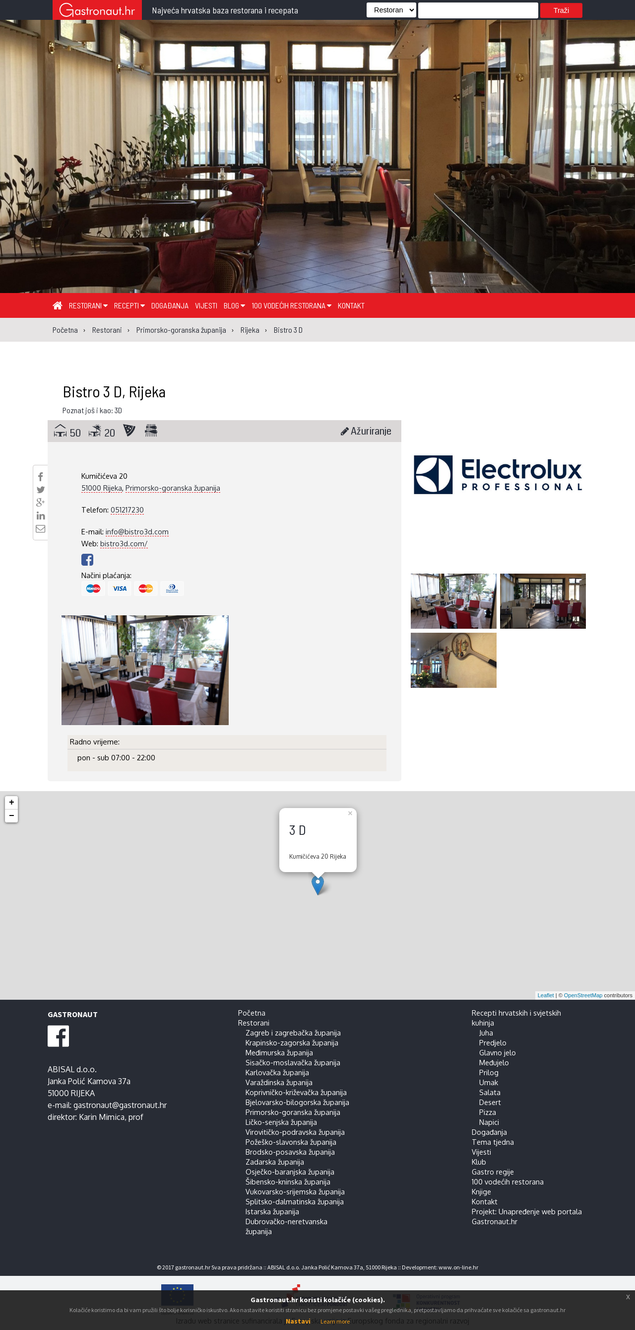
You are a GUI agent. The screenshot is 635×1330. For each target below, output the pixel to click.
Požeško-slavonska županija (291, 1141)
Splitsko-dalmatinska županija (295, 1201)
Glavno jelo (497, 1052)
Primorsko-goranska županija (173, 487)
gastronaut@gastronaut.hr (120, 1105)
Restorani (88, 305)
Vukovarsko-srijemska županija (295, 1191)
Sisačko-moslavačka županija (293, 1062)
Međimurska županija (279, 1052)
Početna (251, 1012)
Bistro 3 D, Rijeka (114, 390)
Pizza (487, 1112)
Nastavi (298, 1321)
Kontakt (351, 305)
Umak (488, 1082)
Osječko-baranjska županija (290, 1171)
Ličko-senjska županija (281, 1121)
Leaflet (546, 995)
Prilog (489, 1072)
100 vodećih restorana (291, 305)
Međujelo (494, 1062)
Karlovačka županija (277, 1072)
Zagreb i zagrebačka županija (293, 1032)
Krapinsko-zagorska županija (292, 1042)
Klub (479, 1161)
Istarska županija (272, 1211)
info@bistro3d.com (137, 531)
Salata (490, 1092)
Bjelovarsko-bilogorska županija (297, 1102)
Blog (234, 305)
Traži (561, 10)
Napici (489, 1121)
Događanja (170, 305)
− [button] (11, 816)
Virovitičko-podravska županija (295, 1131)
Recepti (129, 305)
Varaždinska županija (279, 1082)
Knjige (481, 1191)
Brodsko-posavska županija (290, 1151)
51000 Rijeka (101, 487)
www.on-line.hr (458, 1267)
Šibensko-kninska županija (288, 1181)
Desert (490, 1102)
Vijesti (206, 305)
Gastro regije (493, 1171)
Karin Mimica (102, 1117)
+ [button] (11, 803)
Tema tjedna (493, 1141)
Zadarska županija (275, 1161)
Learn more (335, 1321)
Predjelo (493, 1042)
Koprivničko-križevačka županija (296, 1092)
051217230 (127, 509)
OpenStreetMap (583, 995)
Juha (486, 1032)
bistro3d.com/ (124, 543)
